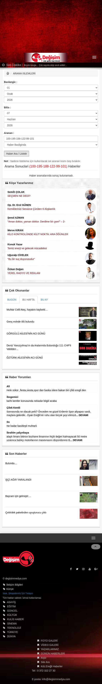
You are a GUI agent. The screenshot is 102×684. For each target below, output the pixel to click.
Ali (8, 386)
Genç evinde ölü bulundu (20, 321)
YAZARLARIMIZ (50, 649)
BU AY (44, 299)
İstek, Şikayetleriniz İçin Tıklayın (18, 593)
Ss (8, 422)
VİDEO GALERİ (50, 645)
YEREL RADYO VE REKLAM (24, 273)
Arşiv (43, 657)
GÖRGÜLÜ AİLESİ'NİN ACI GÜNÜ (26, 333)
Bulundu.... (11, 463)
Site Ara (45, 662)
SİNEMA (12, 623)
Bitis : (7, 107)
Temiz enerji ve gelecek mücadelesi (27, 248)
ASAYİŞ (11, 602)
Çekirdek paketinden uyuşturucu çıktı (25, 512)
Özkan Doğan (15, 269)
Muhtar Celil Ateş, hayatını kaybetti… (27, 309)
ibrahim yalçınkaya (18, 432)
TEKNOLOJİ (14, 627)
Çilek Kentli (13, 407)
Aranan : (9, 133)
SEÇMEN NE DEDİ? (19, 195)
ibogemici (12, 397)
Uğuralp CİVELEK (18, 255)
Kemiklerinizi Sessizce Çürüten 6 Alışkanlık (31, 208)
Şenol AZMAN (16, 217)
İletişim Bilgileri (14, 584)
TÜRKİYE (12, 632)
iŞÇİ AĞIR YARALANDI (18, 479)
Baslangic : (10, 82)
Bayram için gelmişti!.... (18, 496)
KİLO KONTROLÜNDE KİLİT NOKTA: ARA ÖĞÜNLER (38, 234)
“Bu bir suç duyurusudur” (21, 259)
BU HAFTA (29, 299)
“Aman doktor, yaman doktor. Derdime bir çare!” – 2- (36, 221)
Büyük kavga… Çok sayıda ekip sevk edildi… (45, 65)
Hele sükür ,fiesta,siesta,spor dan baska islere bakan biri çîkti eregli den (46, 390)
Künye (10, 589)
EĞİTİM (11, 606)
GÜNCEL (12, 610)
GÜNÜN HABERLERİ (53, 653)
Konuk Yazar (15, 244)
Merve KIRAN (15, 230)
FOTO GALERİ (49, 640)
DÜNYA (11, 636)
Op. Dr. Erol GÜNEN (19, 205)
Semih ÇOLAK (16, 192)
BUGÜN (11, 299)
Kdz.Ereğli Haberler (52, 666)
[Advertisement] (51, 27)
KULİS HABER (15, 619)
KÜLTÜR (12, 615)
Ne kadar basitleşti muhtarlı (22, 425)
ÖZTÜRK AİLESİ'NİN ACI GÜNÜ (25, 357)
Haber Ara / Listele (16, 153)
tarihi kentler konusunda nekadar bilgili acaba (32, 400)
